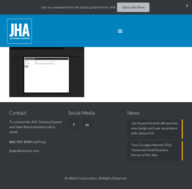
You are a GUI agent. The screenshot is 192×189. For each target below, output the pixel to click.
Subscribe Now (133, 7)
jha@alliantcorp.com (24, 151)
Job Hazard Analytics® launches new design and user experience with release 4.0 (154, 128)
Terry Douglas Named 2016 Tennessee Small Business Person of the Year (151, 150)
